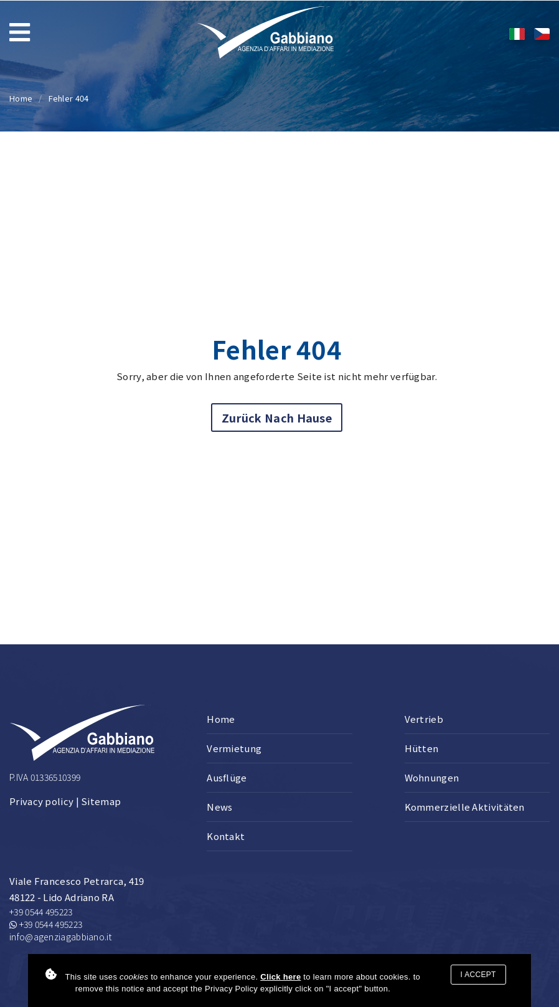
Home (20, 98)
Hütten (422, 748)
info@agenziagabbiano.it (60, 936)
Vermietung (234, 748)
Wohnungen (432, 777)
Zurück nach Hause (277, 417)
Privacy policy (41, 801)
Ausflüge (227, 777)
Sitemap (101, 801)
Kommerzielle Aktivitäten (465, 806)
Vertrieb (424, 718)
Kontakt (226, 835)
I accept (478, 974)
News (219, 806)
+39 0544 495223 (41, 911)
